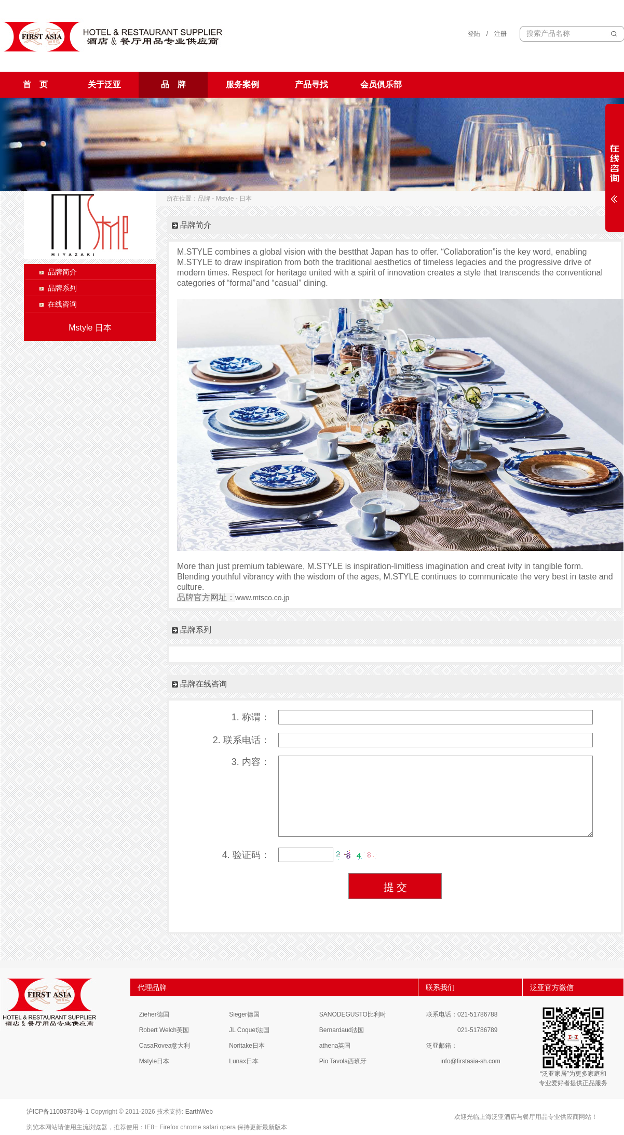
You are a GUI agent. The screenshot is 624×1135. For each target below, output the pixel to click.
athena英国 (335, 1045)
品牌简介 (62, 272)
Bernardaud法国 (341, 1030)
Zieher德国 (154, 1014)
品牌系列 (62, 288)
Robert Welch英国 (164, 1030)
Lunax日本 (244, 1061)
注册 (500, 33)
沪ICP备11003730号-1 (57, 1111)
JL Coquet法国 (249, 1030)
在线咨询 (62, 304)
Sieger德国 (244, 1014)
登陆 (474, 33)
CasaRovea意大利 (165, 1045)
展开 (614, 167)
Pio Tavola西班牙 (343, 1061)
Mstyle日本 (154, 1061)
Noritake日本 (247, 1045)
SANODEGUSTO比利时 (352, 1014)
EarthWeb (199, 1111)
